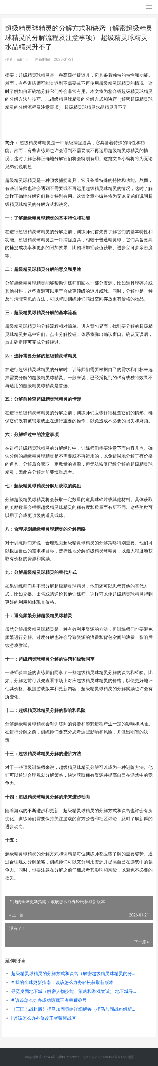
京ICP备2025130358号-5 (102, 1057)
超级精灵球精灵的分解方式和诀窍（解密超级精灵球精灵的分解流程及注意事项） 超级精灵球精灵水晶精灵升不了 (75, 973)
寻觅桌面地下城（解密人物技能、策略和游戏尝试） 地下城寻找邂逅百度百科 (75, 991)
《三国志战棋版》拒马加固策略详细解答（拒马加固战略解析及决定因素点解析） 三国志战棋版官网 (75, 1009)
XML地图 (127, 1057)
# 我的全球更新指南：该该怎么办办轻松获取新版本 (62, 982)
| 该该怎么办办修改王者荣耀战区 (43, 1018)
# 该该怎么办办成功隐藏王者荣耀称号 (49, 1000)
